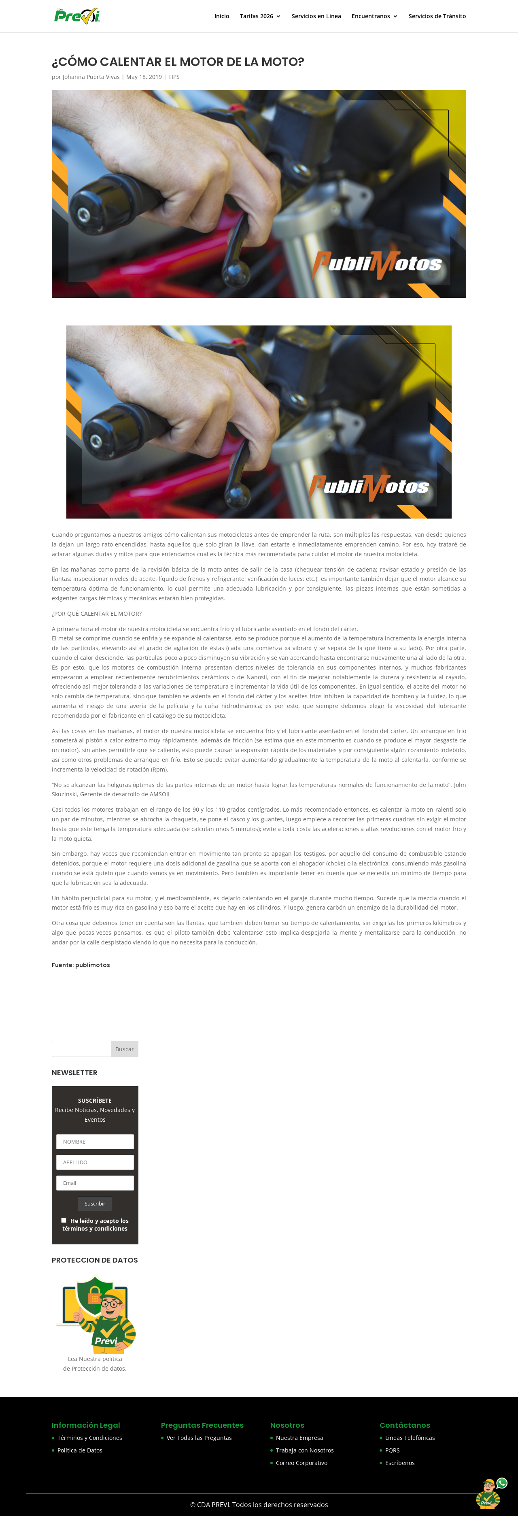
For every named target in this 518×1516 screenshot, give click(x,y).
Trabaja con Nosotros (305, 1450)
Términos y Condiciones (89, 1438)
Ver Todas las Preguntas (199, 1438)
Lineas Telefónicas (410, 1438)
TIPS (174, 77)
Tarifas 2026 (256, 16)
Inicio (221, 16)
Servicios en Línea (316, 16)
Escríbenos (400, 1463)
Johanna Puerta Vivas (91, 77)
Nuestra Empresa (299, 1438)
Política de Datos (79, 1450)
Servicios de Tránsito (437, 16)
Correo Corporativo (301, 1463)
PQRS (392, 1450)
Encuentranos (371, 16)
